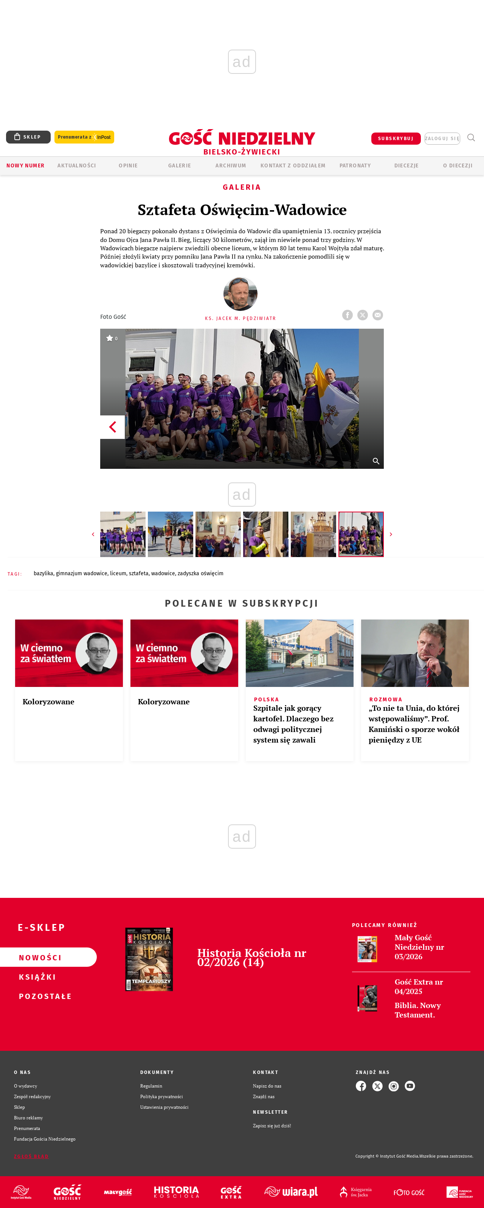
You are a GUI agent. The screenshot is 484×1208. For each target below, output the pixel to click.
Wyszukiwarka (471, 138)
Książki (36, 976)
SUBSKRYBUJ (396, 138)
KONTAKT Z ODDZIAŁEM (293, 165)
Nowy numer (25, 165)
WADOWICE (163, 573)
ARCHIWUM (231, 165)
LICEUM (118, 573)
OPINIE (128, 165)
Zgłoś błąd (31, 1156)
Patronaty (355, 165)
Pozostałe (36, 996)
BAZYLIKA (43, 573)
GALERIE (179, 165)
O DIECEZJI (458, 165)
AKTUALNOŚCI (76, 165)
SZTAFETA (139, 573)
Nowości (36, 957)
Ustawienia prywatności (164, 1107)
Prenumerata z (84, 137)
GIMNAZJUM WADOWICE (81, 573)
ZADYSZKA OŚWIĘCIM (200, 573)
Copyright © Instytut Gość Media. (387, 1156)
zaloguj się (442, 138)
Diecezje (406, 165)
